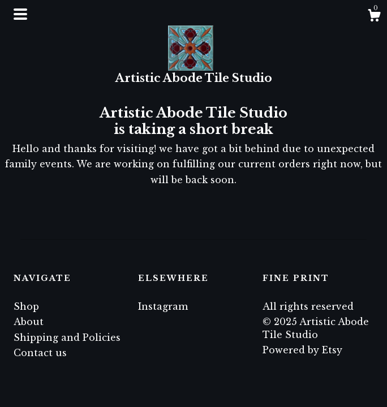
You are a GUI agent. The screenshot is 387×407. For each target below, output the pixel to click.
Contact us (40, 352)
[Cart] (374, 16)
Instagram (163, 306)
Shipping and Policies (67, 337)
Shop (26, 306)
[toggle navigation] (20, 14)
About (29, 321)
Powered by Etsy (302, 350)
